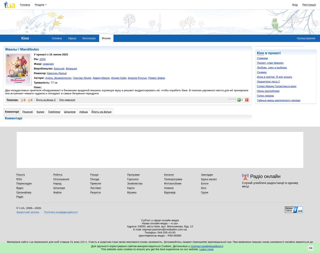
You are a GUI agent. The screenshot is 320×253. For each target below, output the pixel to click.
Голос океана (265, 95)
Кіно (260, 53)
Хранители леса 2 (268, 81)
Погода (94, 179)
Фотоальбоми (172, 183)
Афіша (72, 38)
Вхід (295, 4)
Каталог (169, 174)
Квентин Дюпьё (57, 73)
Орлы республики (268, 90)
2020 (43, 59)
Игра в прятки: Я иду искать (274, 76)
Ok (310, 248)
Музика (131, 192)
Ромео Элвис (156, 77)
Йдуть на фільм (101, 111)
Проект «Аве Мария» (270, 62)
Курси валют (209, 179)
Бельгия (59, 68)
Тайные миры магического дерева (278, 100)
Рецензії (27, 111)
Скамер (262, 72)
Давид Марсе (101, 77)
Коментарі (12, 111)
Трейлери (54, 111)
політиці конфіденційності (207, 246)
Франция (71, 68)
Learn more (207, 249)
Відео (19, 187)
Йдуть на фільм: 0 (46, 100)
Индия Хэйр (118, 77)
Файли (57, 192)
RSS (19, 179)
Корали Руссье (137, 77)
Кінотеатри (89, 38)
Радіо (19, 196)
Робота (57, 174)
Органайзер (23, 192)
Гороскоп (133, 179)
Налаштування (306, 38)
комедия (48, 63)
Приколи (95, 183)
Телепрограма (173, 179)
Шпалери (70, 111)
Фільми (106, 38)
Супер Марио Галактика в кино (276, 86)
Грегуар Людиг (82, 77)
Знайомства (134, 183)
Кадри (40, 111)
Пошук (94, 174)
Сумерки (262, 58)
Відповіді (170, 192)
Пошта (20, 174)
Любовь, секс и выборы (272, 67)
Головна (25, 4)
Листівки (95, 187)
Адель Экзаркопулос (58, 77)
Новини (169, 187)
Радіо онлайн (265, 176)
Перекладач (24, 183)
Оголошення (61, 179)
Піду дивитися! (67, 100)
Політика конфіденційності (61, 212)
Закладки (207, 174)
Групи (204, 192)
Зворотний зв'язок (27, 212)
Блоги (205, 183)
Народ (57, 183)
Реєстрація (309, 4)
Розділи (39, 4)
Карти (130, 187)
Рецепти (95, 192)
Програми (133, 174)
